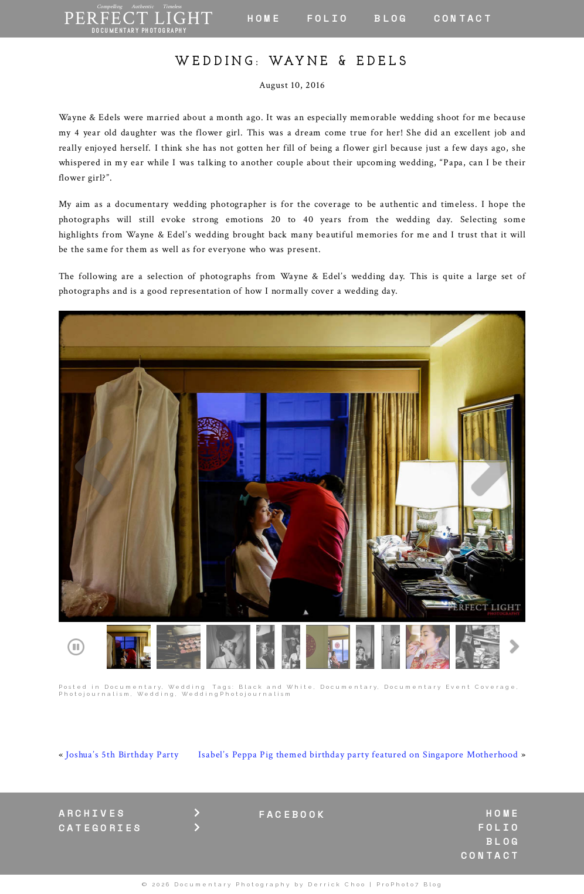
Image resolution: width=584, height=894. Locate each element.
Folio (328, 18)
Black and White (276, 687)
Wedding (187, 687)
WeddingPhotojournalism (237, 694)
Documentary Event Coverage (450, 687)
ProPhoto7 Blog (409, 884)
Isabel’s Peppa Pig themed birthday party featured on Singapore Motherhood (358, 755)
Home (264, 18)
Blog (391, 18)
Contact (463, 18)
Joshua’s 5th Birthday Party (122, 755)
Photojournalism (95, 694)
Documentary (133, 687)
